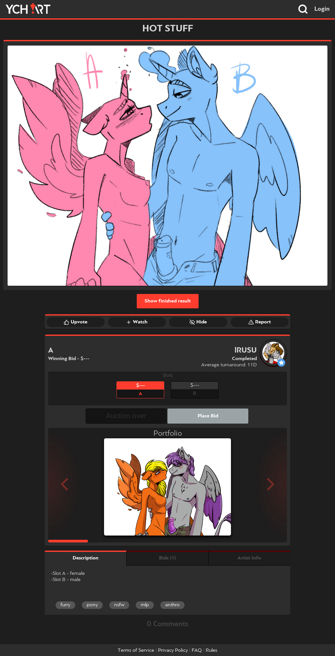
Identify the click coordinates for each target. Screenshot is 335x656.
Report (259, 322)
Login (322, 9)
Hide (198, 322)
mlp (145, 605)
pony (92, 605)
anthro (172, 605)
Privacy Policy (173, 650)
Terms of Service (136, 650)
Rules (211, 650)
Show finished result (168, 301)
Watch (137, 322)
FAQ (197, 650)
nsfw (119, 605)
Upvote (75, 322)
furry (65, 605)
